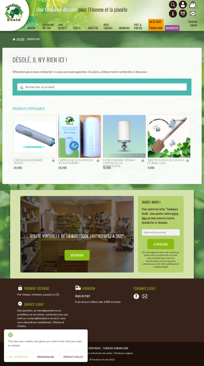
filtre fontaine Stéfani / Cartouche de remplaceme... (119, 163)
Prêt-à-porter (138, 26)
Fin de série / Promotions (156, 25)
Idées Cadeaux (108, 26)
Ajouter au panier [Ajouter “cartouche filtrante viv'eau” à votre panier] (53, 160)
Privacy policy (73, 357)
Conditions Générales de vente (95, 353)
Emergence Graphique (88, 348)
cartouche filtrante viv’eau (28, 162)
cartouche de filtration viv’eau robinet (75, 162)
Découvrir (77, 255)
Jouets (76, 28)
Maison (31, 28)
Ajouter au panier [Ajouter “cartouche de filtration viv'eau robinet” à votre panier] (98, 160)
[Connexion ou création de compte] (183, 5)
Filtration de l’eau (48, 26)
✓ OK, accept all (17, 357)
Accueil (21, 39)
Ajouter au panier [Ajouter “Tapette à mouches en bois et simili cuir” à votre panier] (187, 160)
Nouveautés (172, 28)
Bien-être (93, 28)
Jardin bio (124, 28)
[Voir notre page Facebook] (136, 296)
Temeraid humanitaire (115, 348)
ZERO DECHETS (62, 26)
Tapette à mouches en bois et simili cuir (166, 162)
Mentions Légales (123, 353)
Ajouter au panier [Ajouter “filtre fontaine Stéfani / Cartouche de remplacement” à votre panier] (143, 160)
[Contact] (145, 296)
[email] (161, 232)
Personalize (45, 357)
